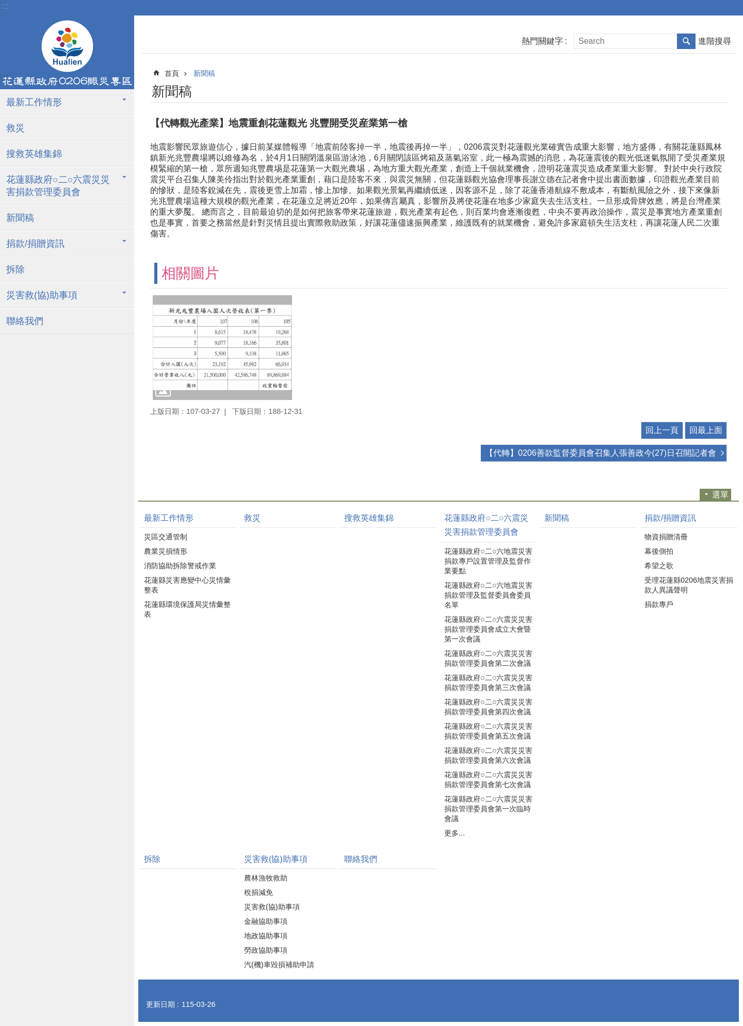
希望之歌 (658, 566)
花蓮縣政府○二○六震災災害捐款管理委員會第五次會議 (488, 731)
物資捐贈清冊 (666, 537)
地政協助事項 (265, 936)
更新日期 (160, 1004)
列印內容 (692, 90)
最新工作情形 (34, 102)
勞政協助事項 (265, 950)
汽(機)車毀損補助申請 (279, 964)
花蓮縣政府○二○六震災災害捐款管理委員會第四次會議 (488, 707)
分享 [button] (721, 90)
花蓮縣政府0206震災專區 (67, 53)
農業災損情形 (165, 551)
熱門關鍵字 (542, 41)
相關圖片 (190, 273)
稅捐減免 (258, 892)
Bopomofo (706, 90)
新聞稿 (20, 218)
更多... (454, 833)
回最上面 (705, 430)
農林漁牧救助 (265, 878)
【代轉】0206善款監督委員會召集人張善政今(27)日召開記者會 (600, 452)
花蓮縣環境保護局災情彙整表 (187, 609)
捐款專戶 (658, 604)
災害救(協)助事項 (41, 295)
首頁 (172, 73)
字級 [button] (732, 8)
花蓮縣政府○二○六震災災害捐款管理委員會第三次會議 (488, 683)
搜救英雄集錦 (34, 154)
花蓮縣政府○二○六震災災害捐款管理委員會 (58, 185)
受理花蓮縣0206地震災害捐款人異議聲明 (688, 585)
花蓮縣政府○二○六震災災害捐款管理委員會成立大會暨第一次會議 (488, 629)
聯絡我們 (24, 321)
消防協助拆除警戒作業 (180, 566)
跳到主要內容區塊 (5, 5)
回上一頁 (662, 430)
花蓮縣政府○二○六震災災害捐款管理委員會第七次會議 (488, 780)
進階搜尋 (714, 41)
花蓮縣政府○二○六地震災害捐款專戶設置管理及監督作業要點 (488, 561)
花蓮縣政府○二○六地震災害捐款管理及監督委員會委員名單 (488, 595)
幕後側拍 (658, 551)
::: (5, 6)
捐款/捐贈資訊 (35, 243)
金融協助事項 (265, 921)
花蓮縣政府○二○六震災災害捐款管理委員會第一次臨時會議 (488, 809)
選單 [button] (720, 494)
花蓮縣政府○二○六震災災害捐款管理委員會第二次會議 (488, 658)
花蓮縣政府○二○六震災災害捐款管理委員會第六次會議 (488, 755)
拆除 (15, 269)
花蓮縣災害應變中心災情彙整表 (187, 585)
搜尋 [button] (686, 41)
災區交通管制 (165, 537)
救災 (15, 128)
